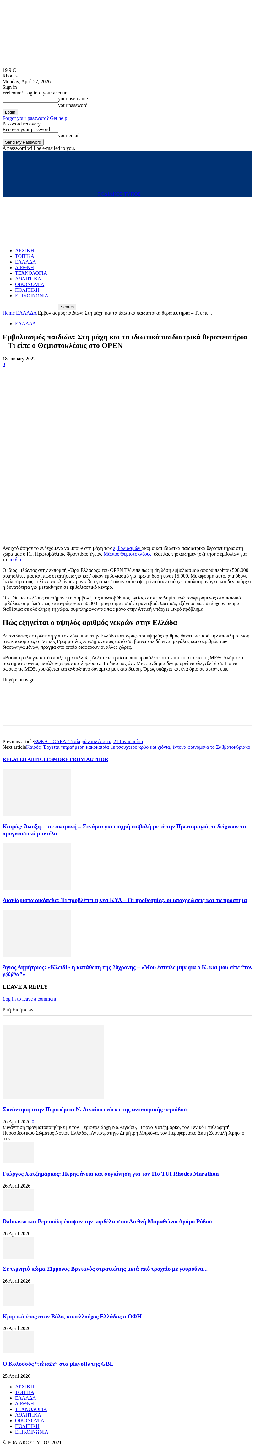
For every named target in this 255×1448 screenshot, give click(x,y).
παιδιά (14, 559)
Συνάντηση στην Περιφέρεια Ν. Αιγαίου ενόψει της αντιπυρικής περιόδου (95, 1109)
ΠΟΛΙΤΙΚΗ (27, 290)
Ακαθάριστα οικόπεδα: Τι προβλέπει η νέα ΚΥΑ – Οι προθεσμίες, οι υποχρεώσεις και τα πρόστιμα (125, 900)
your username (73, 98)
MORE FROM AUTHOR (80, 759)
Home (9, 313)
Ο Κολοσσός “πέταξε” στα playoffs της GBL (58, 1363)
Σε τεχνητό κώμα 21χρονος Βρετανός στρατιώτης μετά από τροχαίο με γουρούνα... (105, 1268)
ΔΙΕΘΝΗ (24, 267)
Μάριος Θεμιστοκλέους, (128, 553)
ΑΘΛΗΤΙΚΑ (28, 278)
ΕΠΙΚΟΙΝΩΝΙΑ (31, 295)
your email (69, 135)
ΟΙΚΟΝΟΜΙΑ (29, 284)
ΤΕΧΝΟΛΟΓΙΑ (31, 273)
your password (73, 105)
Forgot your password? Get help (35, 118)
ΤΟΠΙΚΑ (24, 256)
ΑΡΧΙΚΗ (24, 250)
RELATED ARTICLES (28, 759)
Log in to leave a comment (29, 999)
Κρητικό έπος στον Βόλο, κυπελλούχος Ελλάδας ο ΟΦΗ (72, 1316)
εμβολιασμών (127, 548)
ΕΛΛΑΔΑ (25, 261)
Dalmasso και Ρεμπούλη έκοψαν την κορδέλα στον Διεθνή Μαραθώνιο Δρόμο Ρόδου (107, 1221)
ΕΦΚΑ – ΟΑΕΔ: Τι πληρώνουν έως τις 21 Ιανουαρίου (88, 741)
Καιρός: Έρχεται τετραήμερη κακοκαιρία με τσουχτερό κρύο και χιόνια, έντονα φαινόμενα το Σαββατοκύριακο (138, 747)
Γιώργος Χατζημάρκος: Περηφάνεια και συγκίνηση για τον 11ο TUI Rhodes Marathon (111, 1173)
